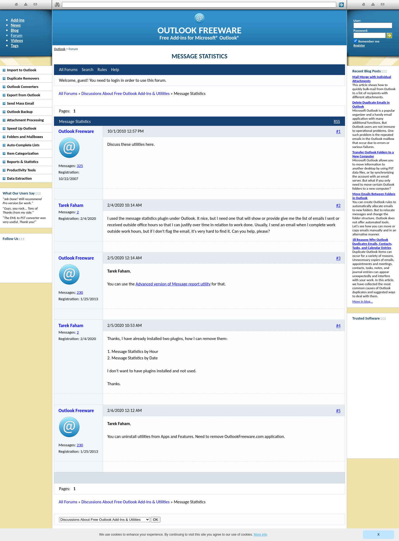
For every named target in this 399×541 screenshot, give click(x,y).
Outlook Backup (20, 111)
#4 (338, 325)
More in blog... (362, 301)
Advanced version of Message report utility (173, 284)
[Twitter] (24, 271)
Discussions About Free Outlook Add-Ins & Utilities (125, 93)
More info (260, 534)
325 (80, 165)
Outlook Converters (22, 86)
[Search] (199, 5)
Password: (360, 31)
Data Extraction (19, 178)
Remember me (368, 41)
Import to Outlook (21, 70)
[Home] (16, 4)
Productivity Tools (21, 170)
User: (357, 21)
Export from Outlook (23, 95)
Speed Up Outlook (21, 128)
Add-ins (18, 20)
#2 (338, 205)
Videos (17, 40)
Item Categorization (23, 153)
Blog (15, 30)
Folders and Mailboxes (25, 136)
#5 (338, 410)
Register (359, 45)
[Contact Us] (35, 4)
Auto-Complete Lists (23, 145)
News (16, 25)
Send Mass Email (20, 103)
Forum (16, 35)
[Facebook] (24, 250)
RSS (337, 121)
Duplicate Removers (23, 78)
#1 (338, 131)
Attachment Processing (25, 120)
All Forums (68, 93)
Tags (15, 45)
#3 (338, 258)
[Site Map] (25, 4)
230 (80, 292)
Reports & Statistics (22, 161)
